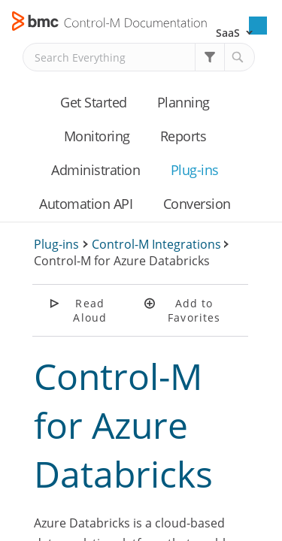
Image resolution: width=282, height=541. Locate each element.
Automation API (85, 204)
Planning (183, 102)
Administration (95, 170)
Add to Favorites (194, 310)
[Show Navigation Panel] (258, 26)
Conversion (197, 204)
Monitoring (97, 136)
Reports (183, 136)
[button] (210, 57)
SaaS (228, 33)
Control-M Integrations (156, 244)
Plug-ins (195, 170)
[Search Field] (139, 57)
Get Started (93, 102)
